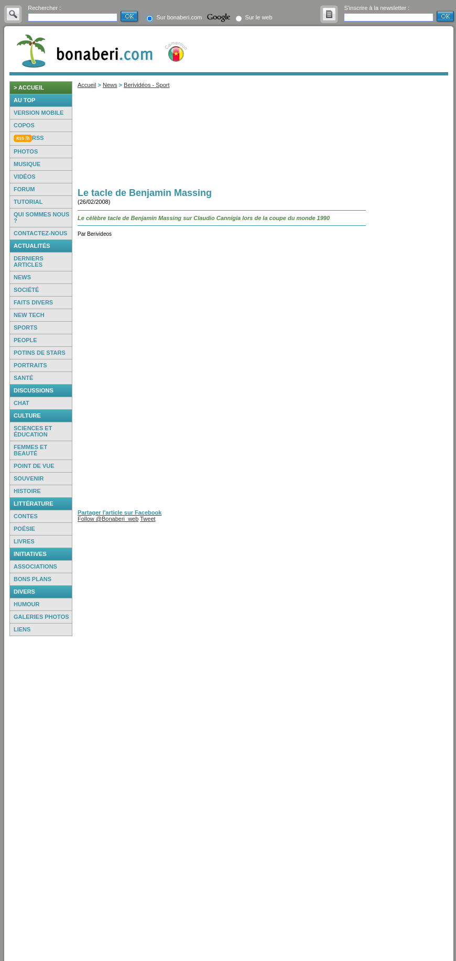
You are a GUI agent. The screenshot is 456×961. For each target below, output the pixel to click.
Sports (25, 327)
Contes (26, 516)
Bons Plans (32, 579)
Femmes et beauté (30, 450)
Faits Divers (33, 302)
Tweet (147, 519)
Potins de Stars (40, 353)
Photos (26, 151)
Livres (24, 541)
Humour (27, 604)
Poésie (24, 529)
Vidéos (25, 176)
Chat (21, 403)
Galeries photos (41, 617)
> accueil (29, 87)
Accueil (87, 85)
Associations (35, 566)
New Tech (29, 315)
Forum (24, 189)
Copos (24, 125)
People (25, 340)
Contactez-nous (40, 233)
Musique (27, 164)
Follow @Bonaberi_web (108, 519)
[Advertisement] (40, 798)
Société (26, 290)
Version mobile (38, 113)
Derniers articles (29, 261)
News (22, 277)
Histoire (27, 491)
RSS (38, 138)
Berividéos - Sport (146, 85)
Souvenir (29, 478)
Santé (23, 378)
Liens (22, 629)
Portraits (30, 365)
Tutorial (28, 202)
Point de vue (34, 466)
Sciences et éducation (33, 431)
